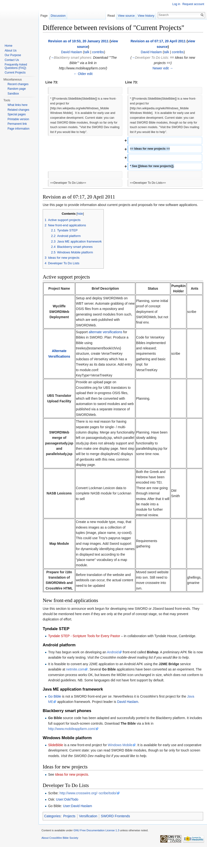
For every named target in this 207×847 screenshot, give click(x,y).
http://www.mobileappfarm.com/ (71, 729)
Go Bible (54, 696)
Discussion (58, 15)
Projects (69, 816)
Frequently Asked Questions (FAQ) (16, 66)
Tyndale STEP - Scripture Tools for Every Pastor (84, 636)
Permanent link (17, 123)
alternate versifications (105, 332)
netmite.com (75, 669)
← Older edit (83, 74)
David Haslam (71, 52)
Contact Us (12, 60)
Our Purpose (13, 55)
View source (126, 15)
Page (44, 15)
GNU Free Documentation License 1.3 (96, 830)
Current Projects (15, 72)
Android (112, 652)
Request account (193, 4)
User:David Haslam (77, 806)
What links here (17, 105)
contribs (98, 52)
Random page (16, 88)
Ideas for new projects (71, 774)
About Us (10, 50)
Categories (52, 816)
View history (146, 15)
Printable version (18, 119)
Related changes (18, 109)
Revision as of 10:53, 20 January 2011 (78, 41)
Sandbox (13, 93)
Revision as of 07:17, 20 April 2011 (158, 41)
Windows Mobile (120, 745)
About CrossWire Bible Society (59, 837)
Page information (18, 128)
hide (80, 213)
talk (87, 52)
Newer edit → (162, 68)
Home (8, 45)
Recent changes (17, 84)
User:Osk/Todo (67, 799)
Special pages (16, 114)
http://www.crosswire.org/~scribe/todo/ (88, 793)
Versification (88, 816)
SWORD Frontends (115, 816)
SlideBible (55, 745)
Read (111, 15)
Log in (176, 4)
